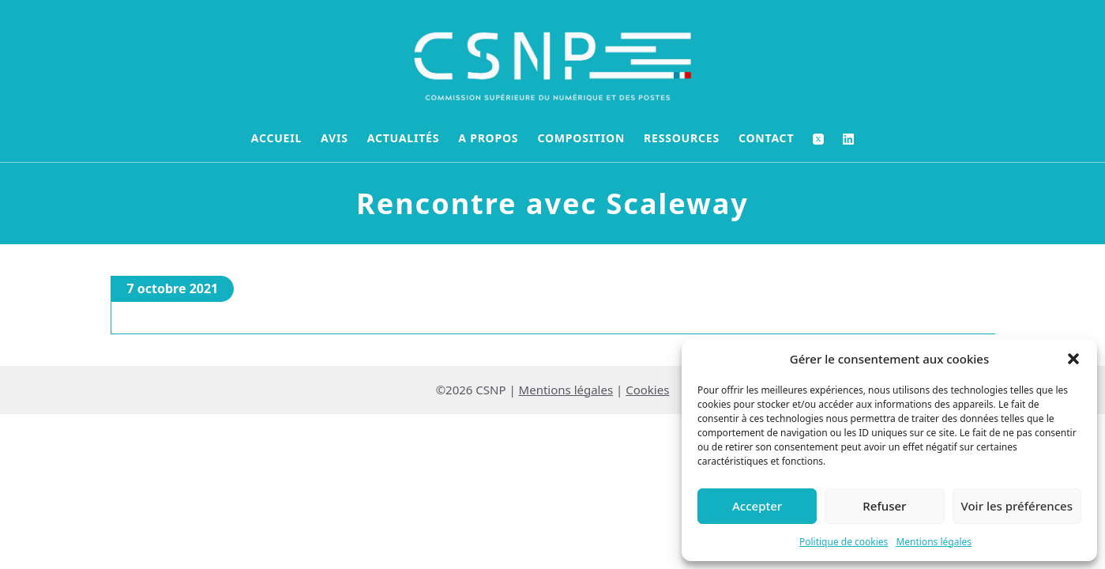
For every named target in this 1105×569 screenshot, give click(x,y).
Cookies (647, 390)
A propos (488, 137)
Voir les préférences (1017, 506)
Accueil (276, 137)
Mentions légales (934, 541)
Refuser (884, 506)
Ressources (682, 137)
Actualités (403, 137)
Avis (334, 137)
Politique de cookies (843, 541)
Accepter (757, 506)
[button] (1073, 359)
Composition (581, 137)
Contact (766, 137)
